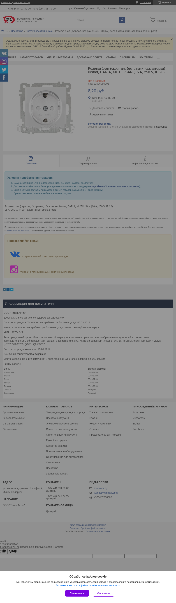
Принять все (77, 593)
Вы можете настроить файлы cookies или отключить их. (87, 585)
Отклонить (103, 593)
